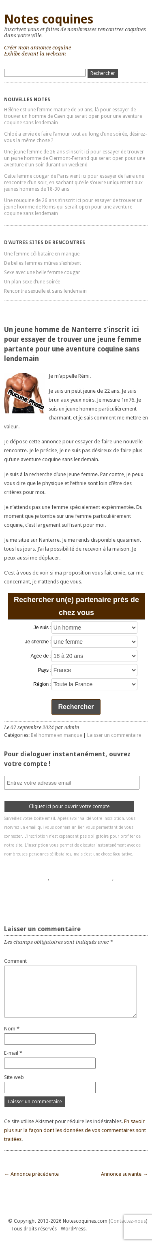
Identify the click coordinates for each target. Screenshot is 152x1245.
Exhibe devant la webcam (35, 54)
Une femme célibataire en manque (41, 254)
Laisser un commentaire (114, 735)
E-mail (13, 1053)
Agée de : (40, 656)
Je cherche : (38, 642)
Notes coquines (48, 19)
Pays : (44, 670)
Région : (42, 684)
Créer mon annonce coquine (37, 48)
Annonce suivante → (124, 1174)
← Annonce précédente (31, 1174)
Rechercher (76, 706)
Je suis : (42, 627)
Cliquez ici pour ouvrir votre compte (69, 806)
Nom (11, 1029)
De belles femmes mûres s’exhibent (42, 263)
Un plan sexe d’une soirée (32, 282)
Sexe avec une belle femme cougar (42, 272)
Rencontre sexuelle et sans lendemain (45, 291)
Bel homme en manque (56, 735)
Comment (15, 961)
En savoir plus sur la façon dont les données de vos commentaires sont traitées (75, 1130)
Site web (14, 1077)
